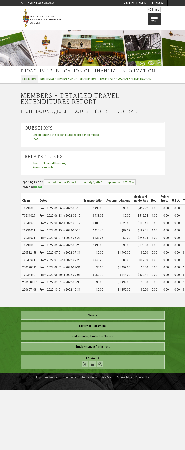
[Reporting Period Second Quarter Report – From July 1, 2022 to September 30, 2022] (90, 182)
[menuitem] (136, 3)
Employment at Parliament (93, 346)
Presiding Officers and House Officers (68, 79)
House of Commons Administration (125, 79)
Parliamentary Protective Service (92, 336)
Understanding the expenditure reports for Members (66, 134)
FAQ (35, 138)
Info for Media (89, 377)
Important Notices (47, 377)
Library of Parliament (92, 325)
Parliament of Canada (37, 2)
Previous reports (43, 167)
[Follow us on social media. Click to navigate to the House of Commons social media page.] (93, 362)
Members (29, 79)
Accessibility (124, 377)
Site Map (107, 377)
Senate (92, 315)
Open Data (69, 377)
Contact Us (143, 377)
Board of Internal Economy (49, 163)
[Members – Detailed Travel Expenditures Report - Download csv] (38, 187)
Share (153, 9)
